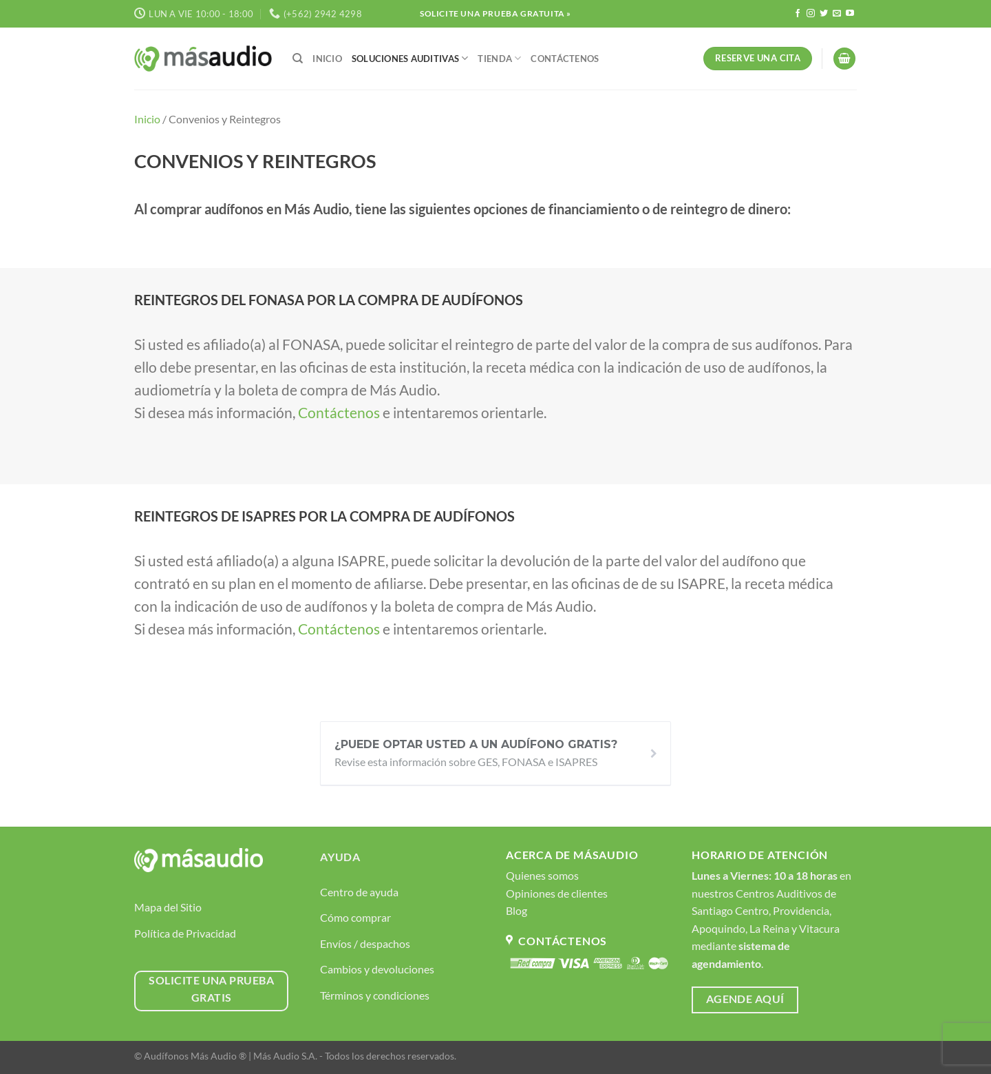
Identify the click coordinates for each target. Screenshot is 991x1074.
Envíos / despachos (365, 943)
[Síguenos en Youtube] (850, 14)
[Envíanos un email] (837, 14)
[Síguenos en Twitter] (824, 14)
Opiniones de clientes (557, 893)
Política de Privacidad (185, 933)
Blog (516, 910)
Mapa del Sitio (168, 906)
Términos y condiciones (374, 995)
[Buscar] (297, 58)
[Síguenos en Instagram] (811, 14)
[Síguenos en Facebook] (797, 14)
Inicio (327, 58)
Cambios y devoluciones (377, 968)
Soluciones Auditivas (410, 58)
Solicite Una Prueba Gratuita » (495, 13)
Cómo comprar (355, 917)
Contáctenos (565, 58)
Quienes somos (542, 875)
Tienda (499, 58)
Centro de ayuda (359, 891)
